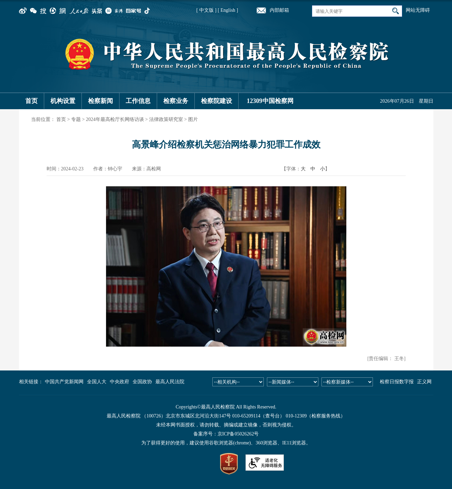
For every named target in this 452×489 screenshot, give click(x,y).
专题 (76, 119)
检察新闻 (100, 100)
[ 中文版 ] (206, 10)
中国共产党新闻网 (64, 381)
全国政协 (142, 381)
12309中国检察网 (270, 100)
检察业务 (175, 100)
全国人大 (96, 381)
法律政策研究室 (166, 119)
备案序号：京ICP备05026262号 (226, 433)
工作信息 (138, 100)
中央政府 (119, 381)
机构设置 (62, 100)
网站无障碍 (418, 10)
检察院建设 (216, 100)
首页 (31, 100)
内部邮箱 (279, 10)
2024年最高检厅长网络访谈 (115, 119)
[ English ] (228, 10)
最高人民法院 (169, 381)
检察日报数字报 (397, 381)
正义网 (424, 381)
